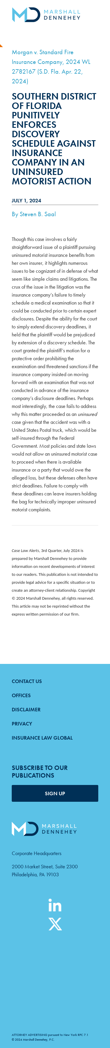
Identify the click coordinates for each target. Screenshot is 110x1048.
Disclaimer (26, 709)
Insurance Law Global (42, 737)
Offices (21, 695)
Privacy (22, 723)
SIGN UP (55, 793)
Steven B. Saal (38, 214)
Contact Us (27, 681)
